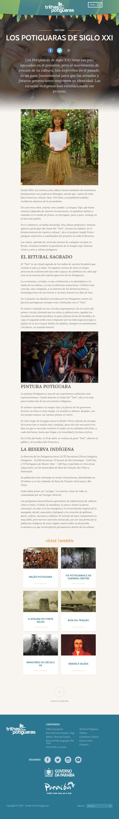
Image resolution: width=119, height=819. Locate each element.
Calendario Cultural (89, 737)
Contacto (83, 744)
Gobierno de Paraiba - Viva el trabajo (59, 772)
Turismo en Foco (59, 788)
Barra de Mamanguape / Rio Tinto (60, 741)
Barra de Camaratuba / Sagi (60, 733)
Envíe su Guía (85, 740)
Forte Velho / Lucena (56, 747)
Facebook (47, 760)
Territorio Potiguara (88, 729)
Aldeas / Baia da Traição (58, 737)
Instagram (68, 760)
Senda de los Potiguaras (59, 7)
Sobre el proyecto (54, 729)
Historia (83, 733)
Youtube (78, 760)
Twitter (58, 760)
